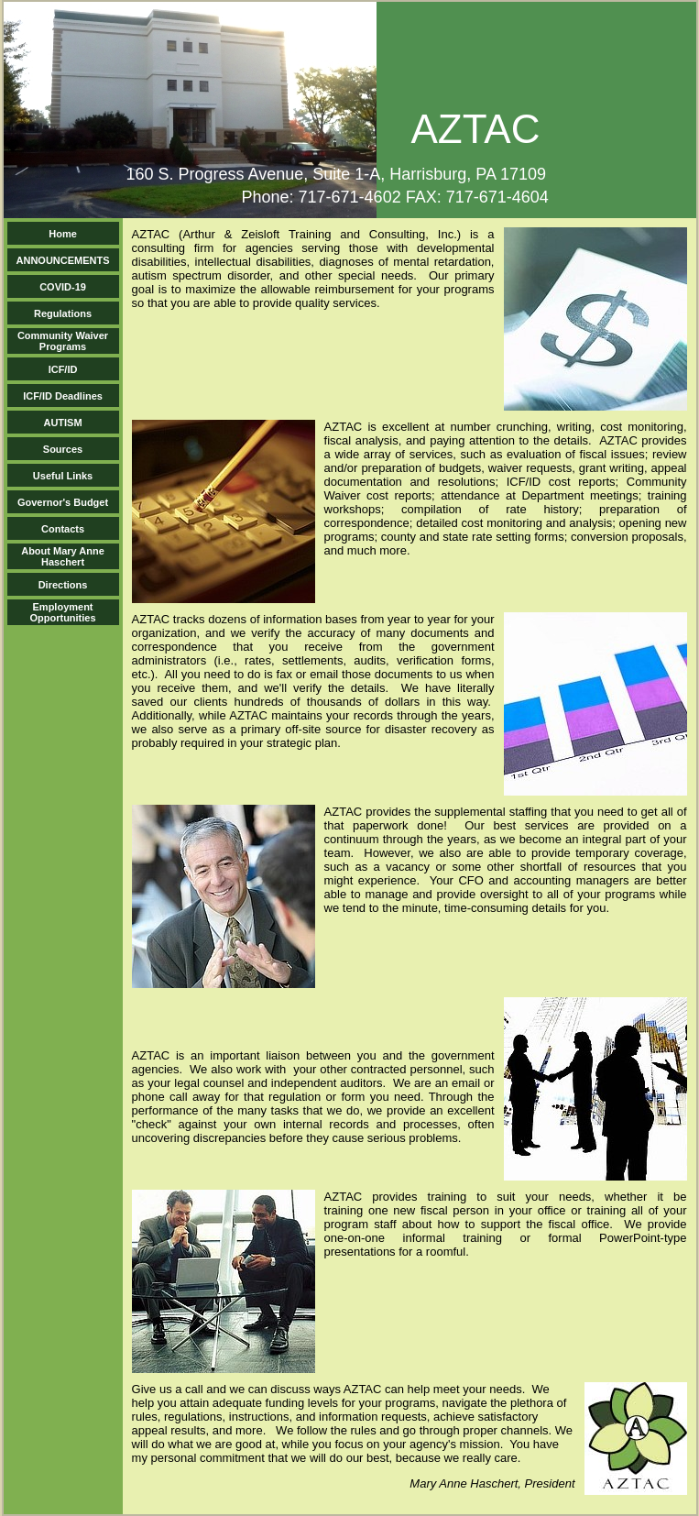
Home (63, 233)
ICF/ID (63, 369)
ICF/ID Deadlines (63, 395)
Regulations (63, 313)
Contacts (62, 528)
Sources (62, 449)
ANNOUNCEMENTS (63, 260)
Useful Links (63, 475)
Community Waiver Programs (62, 341)
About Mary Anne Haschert (62, 556)
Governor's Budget (62, 502)
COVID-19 (62, 286)
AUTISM (62, 422)
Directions (63, 584)
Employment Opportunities (62, 612)
